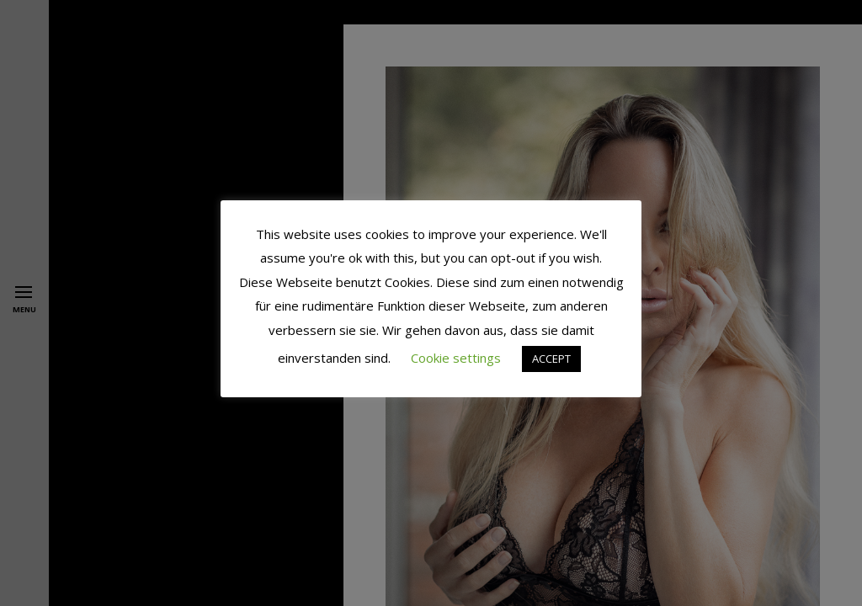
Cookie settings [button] (456, 357)
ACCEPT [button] (551, 358)
